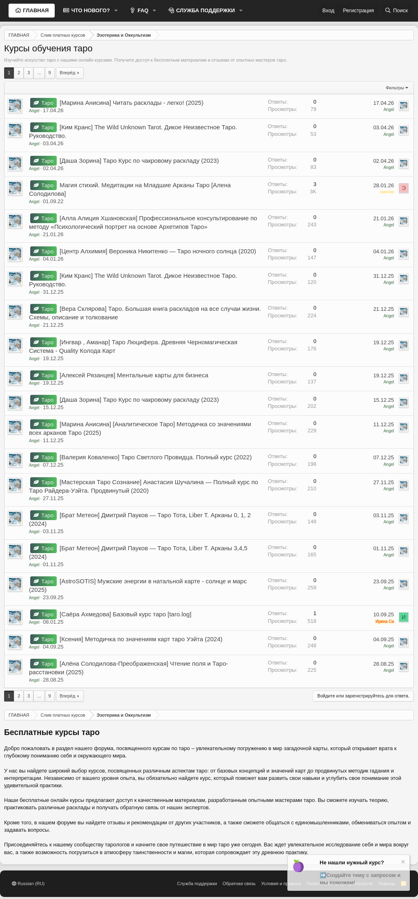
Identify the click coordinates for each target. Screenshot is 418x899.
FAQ (142, 10)
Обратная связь (239, 883)
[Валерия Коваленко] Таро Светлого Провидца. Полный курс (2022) (156, 457)
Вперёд (67, 72)
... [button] (39, 72)
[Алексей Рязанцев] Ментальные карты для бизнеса (134, 375)
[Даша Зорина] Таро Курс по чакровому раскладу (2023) (139, 160)
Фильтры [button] (395, 87)
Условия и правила (281, 883)
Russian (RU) (28, 883)
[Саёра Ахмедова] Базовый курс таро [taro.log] (125, 614)
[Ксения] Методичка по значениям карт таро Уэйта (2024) (141, 639)
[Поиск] (396, 11)
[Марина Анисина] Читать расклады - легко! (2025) (131, 102)
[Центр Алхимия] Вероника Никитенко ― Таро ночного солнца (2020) (158, 251)
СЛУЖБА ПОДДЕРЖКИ (205, 10)
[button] (116, 11)
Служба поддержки (197, 883)
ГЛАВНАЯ (35, 10)
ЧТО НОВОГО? (90, 10)
